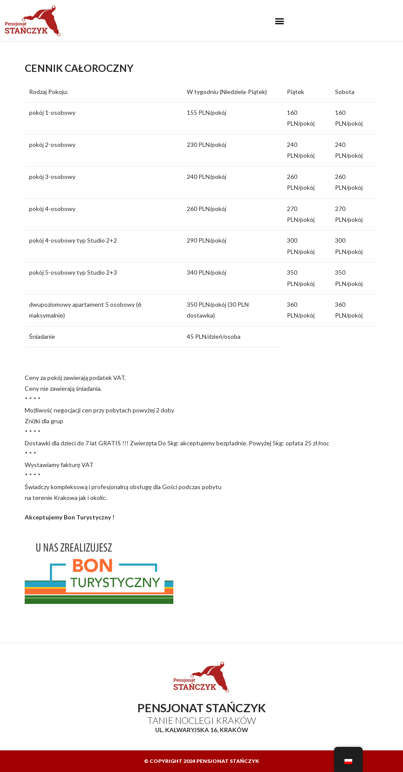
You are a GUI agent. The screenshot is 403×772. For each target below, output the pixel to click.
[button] (279, 20)
